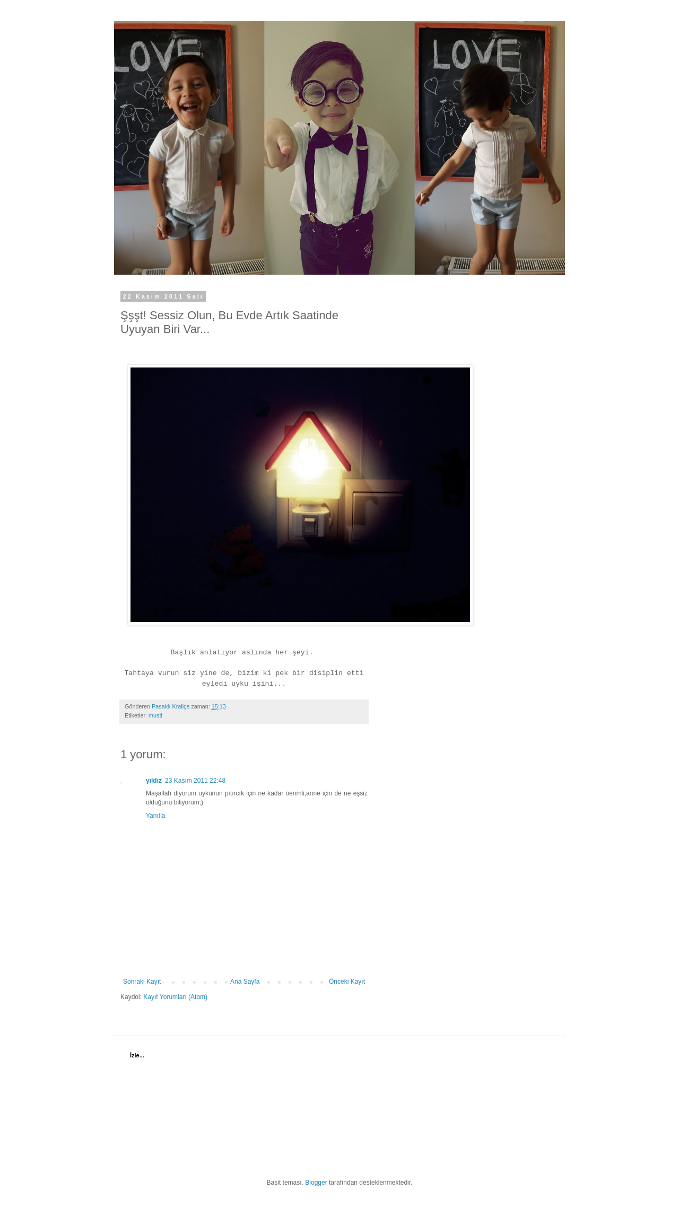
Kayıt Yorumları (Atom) (175, 997)
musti (155, 715)
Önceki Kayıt (347, 981)
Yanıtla (155, 815)
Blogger (316, 1182)
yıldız (154, 780)
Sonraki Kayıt (142, 981)
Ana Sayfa (244, 981)
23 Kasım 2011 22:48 (195, 780)
